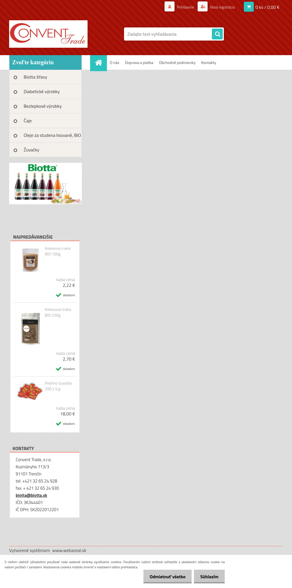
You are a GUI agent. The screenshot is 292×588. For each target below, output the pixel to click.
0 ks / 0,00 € (267, 7)
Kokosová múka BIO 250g (58, 312)
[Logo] (48, 34)
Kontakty (208, 62)
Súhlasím (208, 576)
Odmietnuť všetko (165, 576)
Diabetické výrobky (42, 91)
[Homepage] (100, 62)
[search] (217, 34)
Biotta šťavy (35, 76)
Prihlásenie (182, 7)
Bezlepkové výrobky (43, 106)
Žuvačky (31, 149)
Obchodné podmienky (177, 62)
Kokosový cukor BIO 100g (58, 251)
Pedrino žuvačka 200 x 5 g (58, 386)
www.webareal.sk (69, 550)
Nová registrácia (221, 7)
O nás (114, 62)
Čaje (28, 120)
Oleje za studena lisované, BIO (52, 135)
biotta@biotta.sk (31, 495)
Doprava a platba (139, 62)
